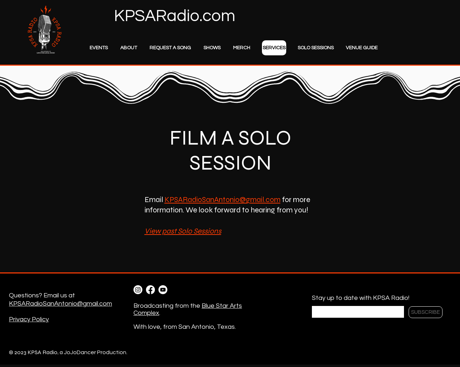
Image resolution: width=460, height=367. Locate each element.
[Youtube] (162, 289)
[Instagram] (137, 289)
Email (319, 302)
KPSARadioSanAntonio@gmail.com (222, 199)
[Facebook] (150, 289)
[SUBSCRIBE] (426, 312)
